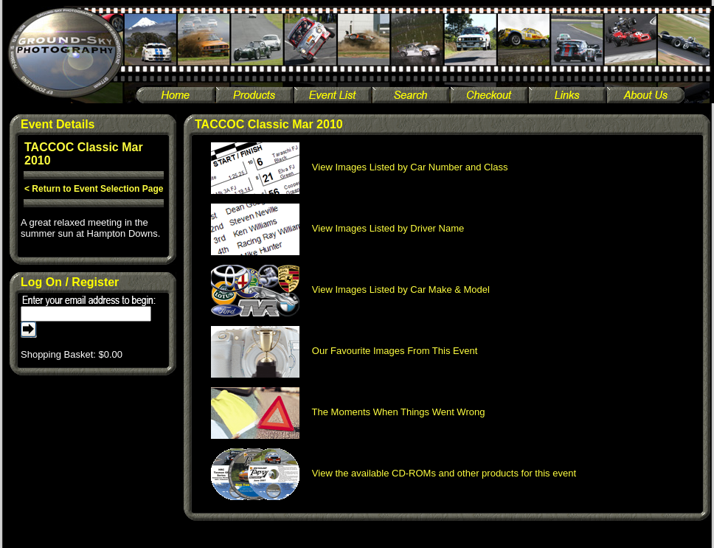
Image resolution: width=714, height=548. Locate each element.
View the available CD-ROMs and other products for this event (394, 473)
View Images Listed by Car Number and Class (359, 167)
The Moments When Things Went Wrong (348, 411)
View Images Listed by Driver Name (338, 228)
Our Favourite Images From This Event (344, 350)
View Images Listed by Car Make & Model (350, 289)
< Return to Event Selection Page (93, 189)
